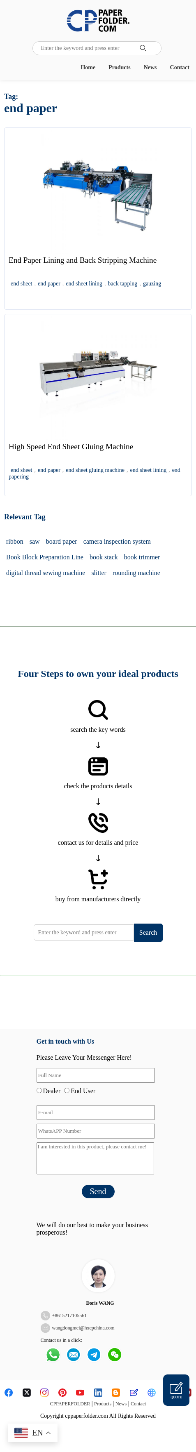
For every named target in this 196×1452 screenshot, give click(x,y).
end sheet (21, 283)
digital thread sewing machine (45, 572)
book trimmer (142, 557)
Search (148, 932)
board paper (61, 541)
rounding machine (136, 572)
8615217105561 (71, 1315)
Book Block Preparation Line (44, 557)
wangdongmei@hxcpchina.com (83, 1328)
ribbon (14, 541)
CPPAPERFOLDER (70, 1404)
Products (119, 67)
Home (88, 67)
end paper (49, 283)
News (150, 67)
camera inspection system (117, 541)
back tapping (122, 283)
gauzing (152, 283)
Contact (179, 67)
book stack (104, 557)
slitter (98, 572)
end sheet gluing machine (95, 470)
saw (35, 541)
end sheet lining (84, 283)
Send (98, 1191)
